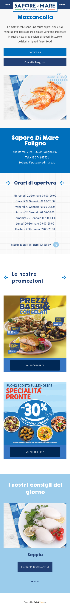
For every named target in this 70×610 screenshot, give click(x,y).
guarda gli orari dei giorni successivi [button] (31, 244)
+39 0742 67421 (39, 157)
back (7, 4)
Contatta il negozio (35, 62)
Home (62, 4)
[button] (56, 244)
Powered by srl (35, 602)
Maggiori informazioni (35, 567)
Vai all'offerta (35, 365)
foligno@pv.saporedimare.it (37, 162)
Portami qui (35, 52)
